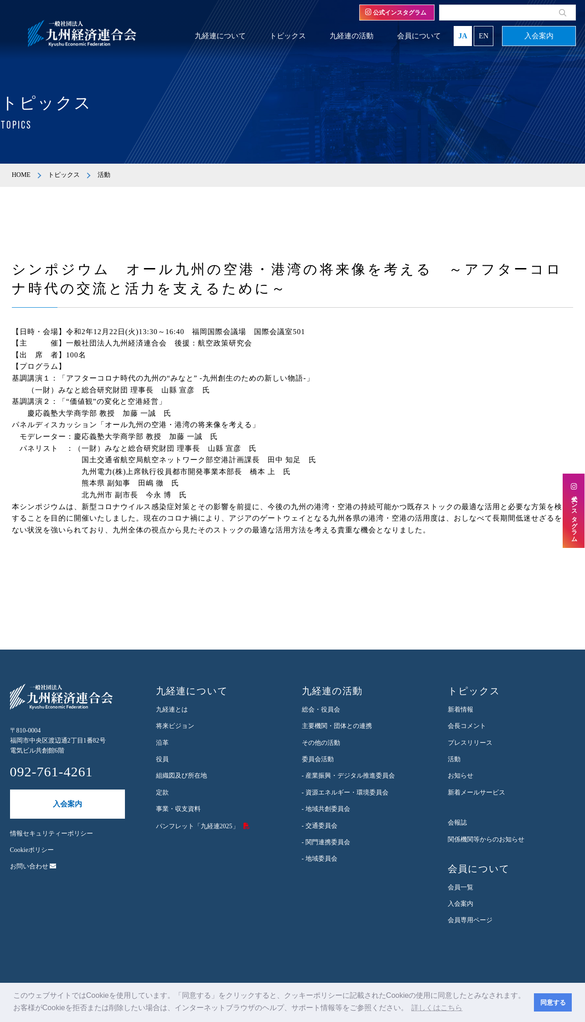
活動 (454, 759)
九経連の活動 (351, 36)
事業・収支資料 (178, 808)
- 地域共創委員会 (326, 808)
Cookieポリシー (32, 850)
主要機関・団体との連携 (337, 726)
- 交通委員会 (319, 825)
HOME (21, 174)
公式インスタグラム (395, 12)
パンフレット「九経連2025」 (197, 826)
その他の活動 (321, 742)
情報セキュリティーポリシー (51, 833)
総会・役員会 (321, 709)
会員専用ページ (470, 920)
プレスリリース (470, 742)
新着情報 (460, 709)
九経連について (220, 36)
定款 (162, 792)
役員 (162, 759)
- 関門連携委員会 (326, 842)
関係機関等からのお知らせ (486, 839)
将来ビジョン (175, 726)
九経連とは (172, 709)
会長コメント (467, 726)
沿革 (162, 742)
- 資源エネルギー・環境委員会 (345, 792)
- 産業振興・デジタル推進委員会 (348, 775)
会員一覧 (460, 887)
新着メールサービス (476, 792)
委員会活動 (318, 759)
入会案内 (539, 36)
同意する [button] (553, 1002)
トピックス (287, 36)
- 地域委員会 (319, 858)
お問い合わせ (33, 866)
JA (462, 36)
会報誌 (457, 822)
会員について (419, 36)
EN (483, 36)
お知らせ (460, 775)
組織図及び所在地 (181, 775)
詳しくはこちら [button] (436, 1008)
